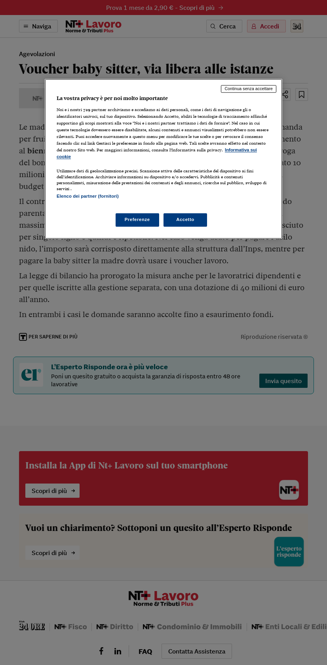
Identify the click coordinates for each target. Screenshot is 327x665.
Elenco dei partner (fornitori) (88, 196)
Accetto (185, 219)
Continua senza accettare (248, 89)
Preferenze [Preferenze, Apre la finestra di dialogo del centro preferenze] (137, 219)
